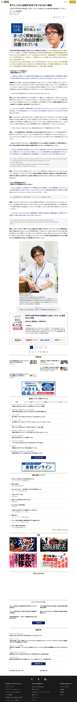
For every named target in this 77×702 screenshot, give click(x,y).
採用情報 (62, 692)
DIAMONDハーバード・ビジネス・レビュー (41, 692)
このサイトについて (9, 686)
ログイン (66, 2)
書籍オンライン (35, 694)
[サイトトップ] (6, 2)
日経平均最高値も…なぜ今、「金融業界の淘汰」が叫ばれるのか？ (23, 617)
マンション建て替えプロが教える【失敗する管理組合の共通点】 (23, 612)
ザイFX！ (34, 700)
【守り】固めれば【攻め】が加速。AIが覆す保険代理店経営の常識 (54, 606)
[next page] (45, 347)
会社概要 (62, 689)
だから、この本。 (16, 12)
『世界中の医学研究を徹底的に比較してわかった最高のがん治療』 (28, 50)
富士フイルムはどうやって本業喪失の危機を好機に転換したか (54, 612)
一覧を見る (38, 623)
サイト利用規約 (8, 694)
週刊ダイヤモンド (36, 689)
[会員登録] (72, 2)
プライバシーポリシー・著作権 (12, 700)
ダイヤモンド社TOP (64, 686)
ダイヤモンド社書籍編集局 (16, 11)
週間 (46, 402)
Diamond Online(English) (38, 686)
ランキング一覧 (38, 457)
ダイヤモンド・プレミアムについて (12, 689)
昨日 (31, 402)
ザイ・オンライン (35, 697)
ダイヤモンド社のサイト (37, 683)
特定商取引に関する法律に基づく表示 (14, 697)
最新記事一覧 (38, 663)
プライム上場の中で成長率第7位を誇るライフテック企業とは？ (23, 606)
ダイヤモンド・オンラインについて (13, 683)
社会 (11, 12)
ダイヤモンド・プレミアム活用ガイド (13, 692)
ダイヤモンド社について (66, 683)
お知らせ (62, 694)
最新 (17, 402)
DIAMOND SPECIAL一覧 (16, 670)
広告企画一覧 (43, 670)
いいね (60, 402)
